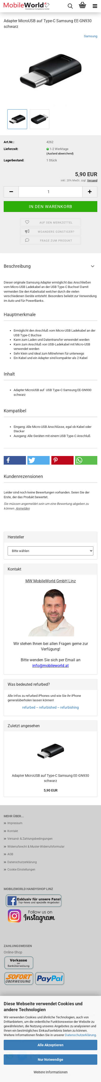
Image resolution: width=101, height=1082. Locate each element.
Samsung (90, 36)
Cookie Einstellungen (21, 869)
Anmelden (23, 508)
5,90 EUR (51, 790)
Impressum (14, 823)
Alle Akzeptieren (50, 1045)
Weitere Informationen (51, 1072)
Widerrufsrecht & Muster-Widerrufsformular (35, 846)
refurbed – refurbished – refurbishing (50, 707)
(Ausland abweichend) (60, 153)
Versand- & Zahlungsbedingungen (30, 838)
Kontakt (12, 831)
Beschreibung (17, 266)
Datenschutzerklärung (80, 1035)
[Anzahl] (50, 191)
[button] (11, 191)
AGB (10, 854)
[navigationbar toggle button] (95, 6)
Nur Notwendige (50, 1060)
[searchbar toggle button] (70, 6)
